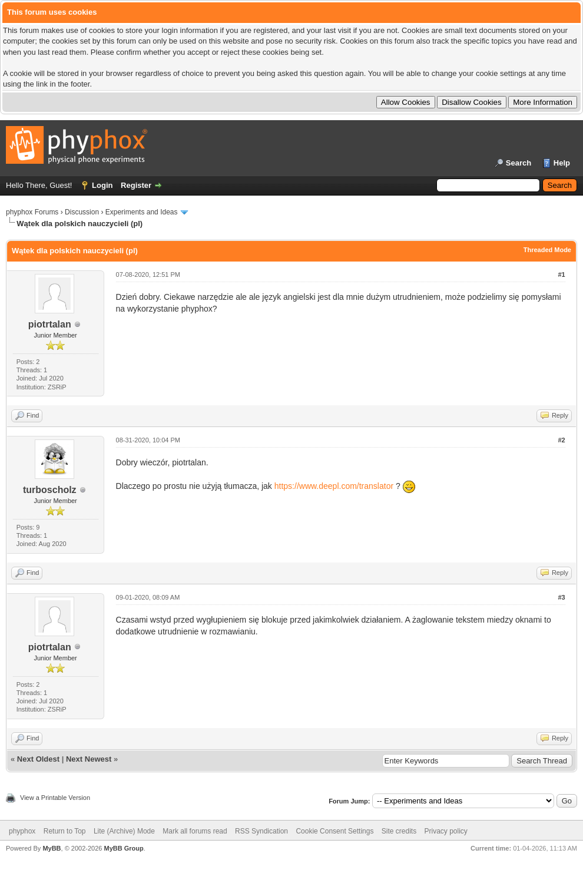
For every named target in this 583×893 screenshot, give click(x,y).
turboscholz (50, 490)
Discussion (82, 212)
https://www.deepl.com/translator (333, 486)
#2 (561, 440)
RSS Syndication (261, 831)
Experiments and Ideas (141, 212)
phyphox (22, 831)
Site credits (399, 831)
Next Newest (88, 759)
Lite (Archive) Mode (124, 831)
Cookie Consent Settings (334, 831)
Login (102, 185)
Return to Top (65, 831)
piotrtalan (49, 324)
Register (136, 185)
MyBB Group (123, 848)
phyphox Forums (32, 212)
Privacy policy (446, 831)
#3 (561, 597)
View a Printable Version (55, 797)
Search (518, 162)
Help (562, 162)
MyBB (51, 848)
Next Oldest (38, 759)
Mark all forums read (195, 831)
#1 (561, 274)
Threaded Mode (547, 249)
